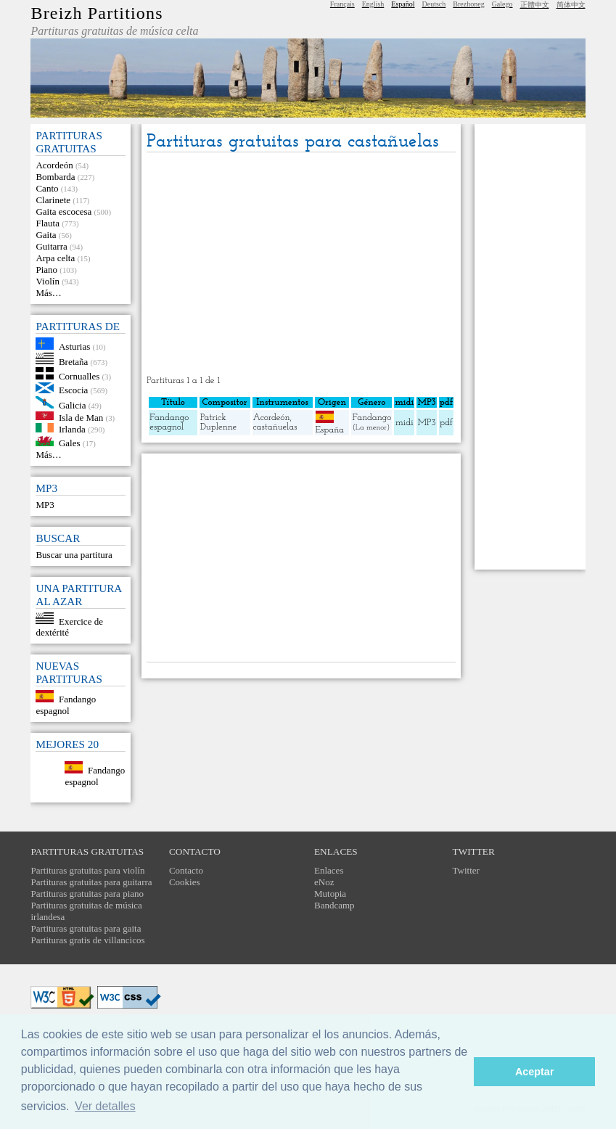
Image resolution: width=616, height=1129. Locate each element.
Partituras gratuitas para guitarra (91, 881)
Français (342, 4)
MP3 (45, 504)
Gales (70, 443)
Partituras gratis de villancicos (87, 940)
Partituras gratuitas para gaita (85, 928)
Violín (47, 281)
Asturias (74, 346)
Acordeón (54, 165)
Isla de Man (81, 416)
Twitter (466, 870)
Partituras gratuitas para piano (87, 893)
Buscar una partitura (74, 554)
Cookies (184, 881)
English (373, 4)
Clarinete (53, 199)
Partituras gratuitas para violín (87, 870)
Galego (502, 4)
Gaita (46, 234)
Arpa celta (55, 258)
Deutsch (434, 4)
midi (404, 422)
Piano (46, 269)
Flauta (47, 223)
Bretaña (73, 361)
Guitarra (51, 246)
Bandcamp (334, 905)
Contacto (186, 870)
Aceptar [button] (534, 1071)
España (330, 430)
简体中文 (571, 5)
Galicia (72, 405)
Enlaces (328, 870)
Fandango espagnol (66, 705)
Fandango (371, 417)
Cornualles (79, 376)
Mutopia (330, 893)
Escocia (73, 390)
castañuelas (275, 427)
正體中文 (534, 5)
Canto (47, 188)
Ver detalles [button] (105, 1106)
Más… (48, 292)
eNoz (324, 881)
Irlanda (72, 429)
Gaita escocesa (63, 211)
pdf (446, 422)
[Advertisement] (301, 264)
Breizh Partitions (96, 13)
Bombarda (55, 176)
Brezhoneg (468, 4)
